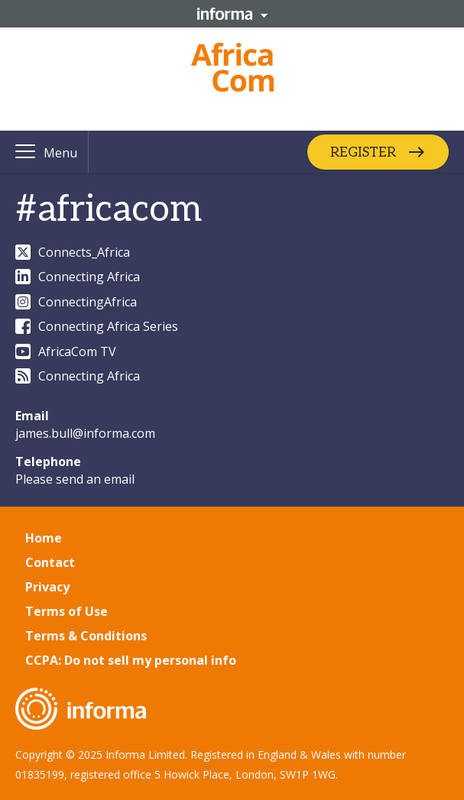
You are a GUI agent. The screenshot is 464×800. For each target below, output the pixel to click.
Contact (50, 562)
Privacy (47, 586)
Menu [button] (60, 152)
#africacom (108, 210)
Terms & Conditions (86, 635)
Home (43, 538)
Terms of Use (66, 611)
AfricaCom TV (65, 351)
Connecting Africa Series (96, 326)
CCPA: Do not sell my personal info (130, 660)
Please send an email (75, 479)
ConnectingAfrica (76, 301)
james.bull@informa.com (85, 433)
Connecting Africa (77, 276)
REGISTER (363, 152)
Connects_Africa (72, 252)
